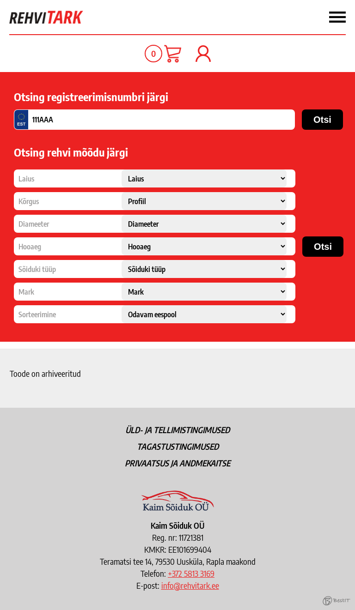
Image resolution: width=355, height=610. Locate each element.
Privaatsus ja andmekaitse (177, 463)
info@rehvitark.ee (190, 585)
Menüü (224, 17)
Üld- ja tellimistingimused (177, 429)
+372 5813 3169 (191, 573)
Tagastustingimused (178, 446)
